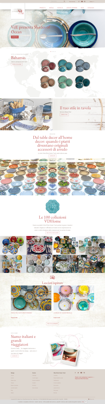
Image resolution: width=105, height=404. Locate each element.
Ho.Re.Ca (60, 8)
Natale (51, 8)
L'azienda (55, 375)
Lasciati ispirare (71, 8)
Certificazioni (56, 380)
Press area (56, 390)
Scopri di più (52, 183)
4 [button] (55, 51)
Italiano (91, 1)
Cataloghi (91, 8)
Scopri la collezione (16, 64)
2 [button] (52, 51)
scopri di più (15, 36)
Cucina (12, 378)
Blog (82, 8)
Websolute (91, 399)
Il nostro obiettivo (57, 383)
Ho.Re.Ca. (34, 385)
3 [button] (53, 51)
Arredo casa (13, 380)
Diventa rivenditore (36, 380)
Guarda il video (64, 144)
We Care (55, 392)
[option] (52, 27)
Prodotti (43, 8)
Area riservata (72, 1)
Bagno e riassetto (14, 385)
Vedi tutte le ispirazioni (52, 323)
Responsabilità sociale (58, 378)
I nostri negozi (35, 378)
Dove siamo (56, 385)
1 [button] (50, 51)
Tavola (12, 375)
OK (86, 402)
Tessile (12, 383)
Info (83, 402)
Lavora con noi (57, 387)
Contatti (34, 383)
